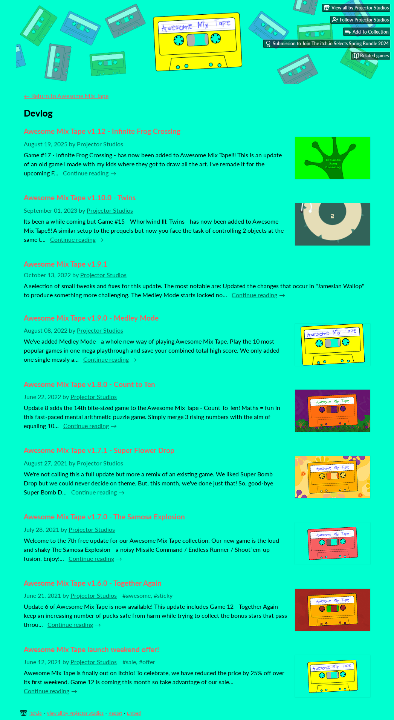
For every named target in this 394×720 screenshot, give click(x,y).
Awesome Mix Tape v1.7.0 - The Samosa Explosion (104, 516)
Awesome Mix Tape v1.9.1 (65, 263)
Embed (134, 713)
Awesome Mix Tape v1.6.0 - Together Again (93, 583)
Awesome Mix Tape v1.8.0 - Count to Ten (89, 384)
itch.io (35, 713)
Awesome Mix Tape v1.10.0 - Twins (80, 197)
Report (115, 713)
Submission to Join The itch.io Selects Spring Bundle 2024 (327, 44)
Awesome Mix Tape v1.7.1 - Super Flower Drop (99, 450)
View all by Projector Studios (75, 713)
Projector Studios (100, 143)
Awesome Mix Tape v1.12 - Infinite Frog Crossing (102, 131)
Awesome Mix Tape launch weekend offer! (91, 649)
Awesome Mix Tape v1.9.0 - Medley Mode (91, 317)
